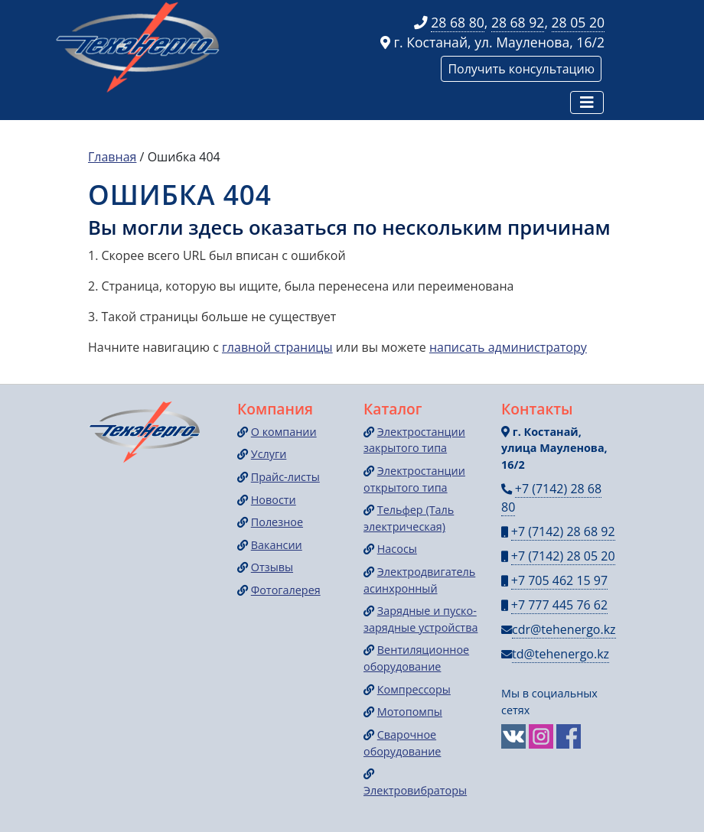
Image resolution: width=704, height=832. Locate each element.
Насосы (397, 548)
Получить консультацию (521, 68)
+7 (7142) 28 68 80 (551, 497)
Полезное (277, 522)
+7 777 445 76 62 (559, 604)
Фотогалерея (286, 590)
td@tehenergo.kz (560, 653)
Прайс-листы (285, 477)
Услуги (269, 454)
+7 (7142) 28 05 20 (563, 556)
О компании (284, 431)
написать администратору (508, 347)
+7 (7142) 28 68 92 (563, 531)
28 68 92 (518, 22)
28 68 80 (457, 22)
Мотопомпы (409, 711)
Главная (112, 156)
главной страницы (277, 347)
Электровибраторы (415, 790)
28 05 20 (578, 22)
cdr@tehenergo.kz (564, 629)
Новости (273, 499)
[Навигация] (587, 102)
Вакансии (276, 545)
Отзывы (272, 567)
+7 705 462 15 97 (559, 580)
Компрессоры (414, 689)
